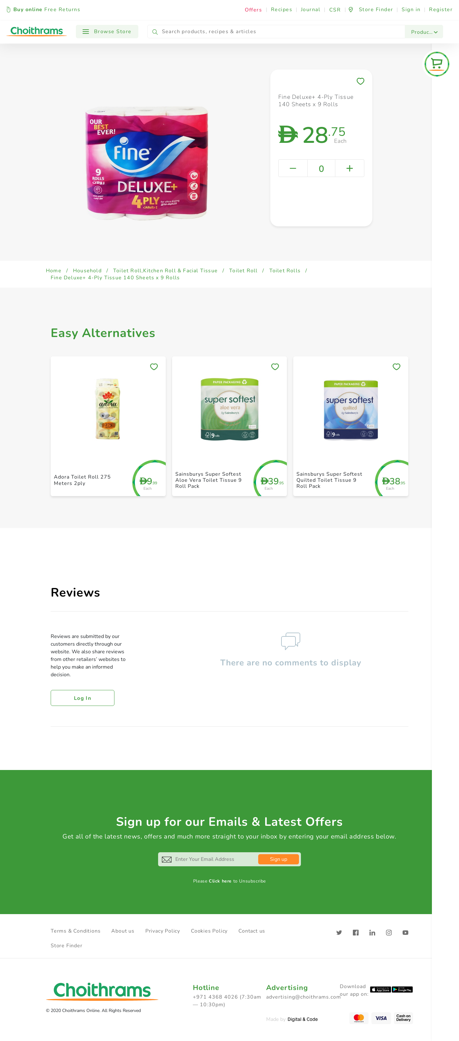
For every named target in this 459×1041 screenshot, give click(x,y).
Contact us (251, 931)
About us (122, 931)
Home (54, 270)
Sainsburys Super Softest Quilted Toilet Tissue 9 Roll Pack (329, 480)
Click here (220, 881)
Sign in (411, 9)
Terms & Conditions (75, 931)
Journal (311, 9)
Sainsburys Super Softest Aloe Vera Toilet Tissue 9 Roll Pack (208, 480)
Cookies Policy (209, 931)
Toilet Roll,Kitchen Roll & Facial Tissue (165, 270)
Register (441, 9)
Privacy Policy (162, 931)
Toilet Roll (243, 270)
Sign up (278, 859)
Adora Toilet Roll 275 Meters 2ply (82, 480)
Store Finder (67, 945)
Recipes (282, 9)
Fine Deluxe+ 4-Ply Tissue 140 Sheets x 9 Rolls (115, 277)
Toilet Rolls (285, 270)
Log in (82, 698)
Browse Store (107, 31)
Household (87, 270)
